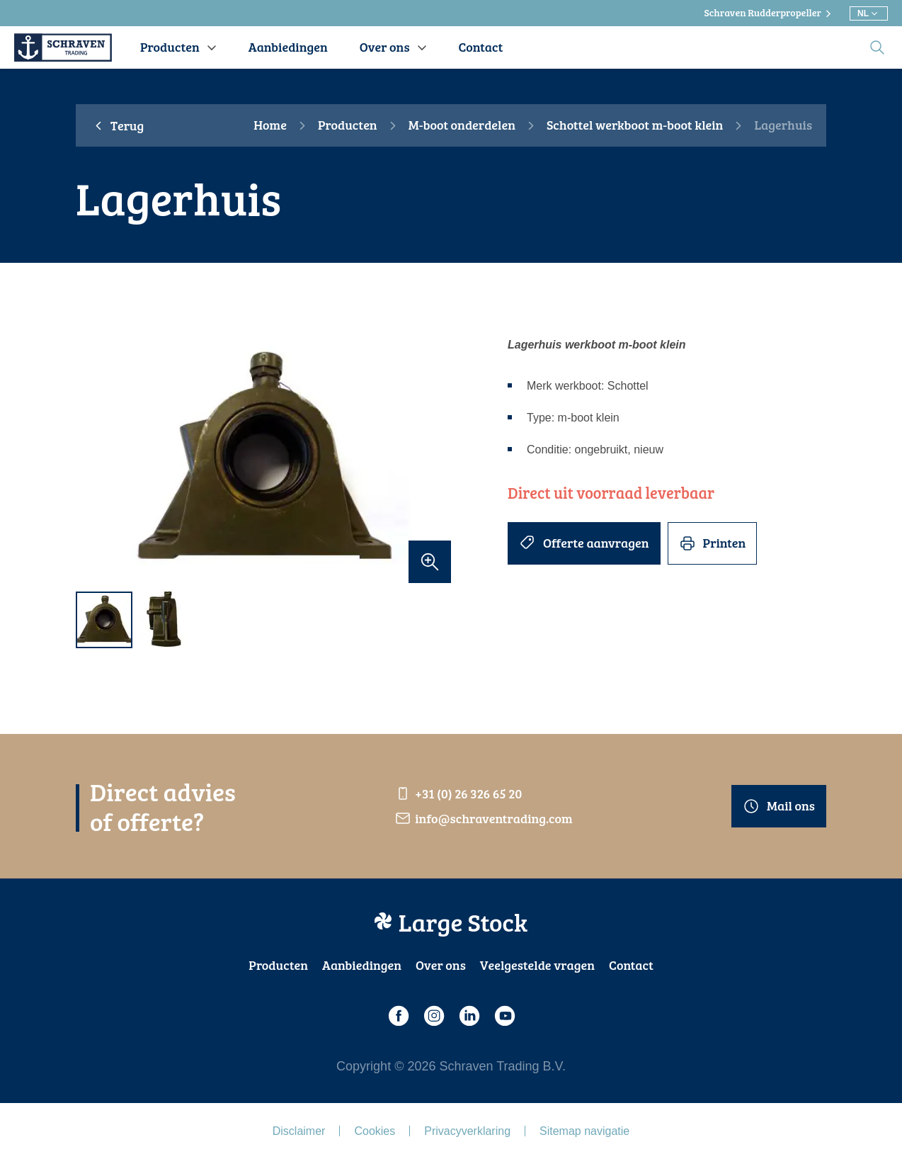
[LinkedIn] (469, 1016)
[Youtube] (504, 1016)
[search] (877, 47)
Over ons (441, 964)
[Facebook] (398, 1016)
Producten (347, 125)
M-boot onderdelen (462, 125)
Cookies (374, 1131)
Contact (631, 964)
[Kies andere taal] (869, 13)
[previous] (93, 459)
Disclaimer (299, 1131)
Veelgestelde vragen (537, 964)
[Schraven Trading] (63, 47)
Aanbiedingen (361, 964)
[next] (433, 459)
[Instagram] (433, 1016)
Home (270, 125)
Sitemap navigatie (584, 1131)
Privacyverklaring (467, 1131)
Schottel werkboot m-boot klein (635, 125)
